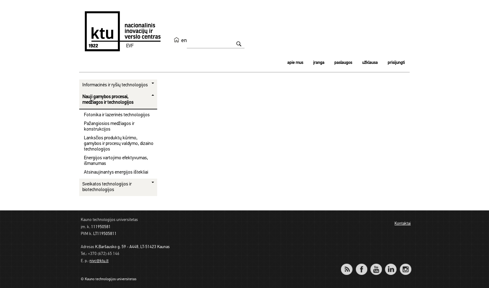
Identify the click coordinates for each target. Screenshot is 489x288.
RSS (349, 265)
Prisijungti (396, 62)
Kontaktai (403, 224)
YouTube (376, 265)
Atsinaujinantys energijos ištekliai (116, 172)
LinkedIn (391, 265)
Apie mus (295, 62)
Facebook (361, 265)
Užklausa (370, 62)
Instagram (405, 265)
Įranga (318, 62)
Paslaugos (343, 62)
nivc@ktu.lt (99, 261)
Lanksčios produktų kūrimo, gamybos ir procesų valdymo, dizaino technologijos (118, 144)
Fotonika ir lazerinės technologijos (117, 115)
